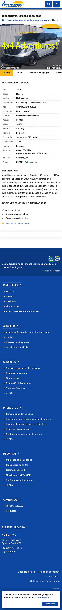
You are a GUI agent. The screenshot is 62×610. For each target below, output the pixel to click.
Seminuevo (11, 301)
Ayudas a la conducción (18, 429)
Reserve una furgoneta (17, 342)
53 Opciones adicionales (17, 223)
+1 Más (9, 393)
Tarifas (10, 337)
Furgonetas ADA (14, 506)
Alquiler (9, 325)
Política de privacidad (49, 571)
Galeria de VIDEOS (15, 470)
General (6, 73)
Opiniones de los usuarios (19, 460)
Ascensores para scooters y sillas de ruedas (28, 419)
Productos (10, 407)
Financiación (12, 306)
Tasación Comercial (16, 388)
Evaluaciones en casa (17, 373)
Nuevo (9, 296)
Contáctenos (53, 576)
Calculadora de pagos (38, 73)
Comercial (10, 499)
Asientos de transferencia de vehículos (25, 424)
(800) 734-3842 (14, 547)
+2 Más (9, 485)
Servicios (9, 361)
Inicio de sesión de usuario (45, 581)
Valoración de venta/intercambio (22, 311)
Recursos (9, 453)
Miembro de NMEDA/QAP (18, 475)
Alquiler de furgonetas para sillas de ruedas (28, 332)
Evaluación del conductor (18, 383)
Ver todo (10, 291)
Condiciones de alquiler (17, 347)
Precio (19, 73)
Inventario (10, 285)
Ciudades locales (26, 571)
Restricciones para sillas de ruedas (24, 434)
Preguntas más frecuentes (19, 480)
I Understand (49, 604)
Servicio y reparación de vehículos (23, 368)
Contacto (10, 551)
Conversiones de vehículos (19, 414)
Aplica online (31, 162)
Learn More (43, 597)
